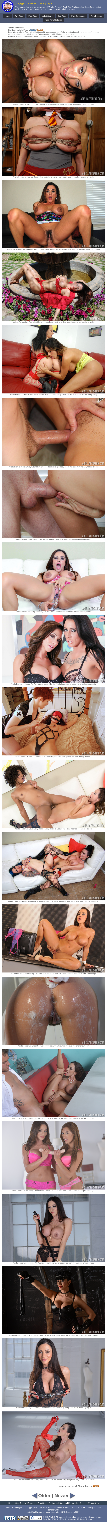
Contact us (53, 1503)
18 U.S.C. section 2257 (69, 1512)
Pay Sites (19, 16)
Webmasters (93, 1503)
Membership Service (77, 1503)
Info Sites (62, 16)
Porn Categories (78, 16)
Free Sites (32, 16)
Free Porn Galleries (53, 20)
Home (7, 16)
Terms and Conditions (37, 1503)
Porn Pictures (96, 16)
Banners (63, 1503)
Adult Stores (47, 16)
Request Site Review (17, 1503)
